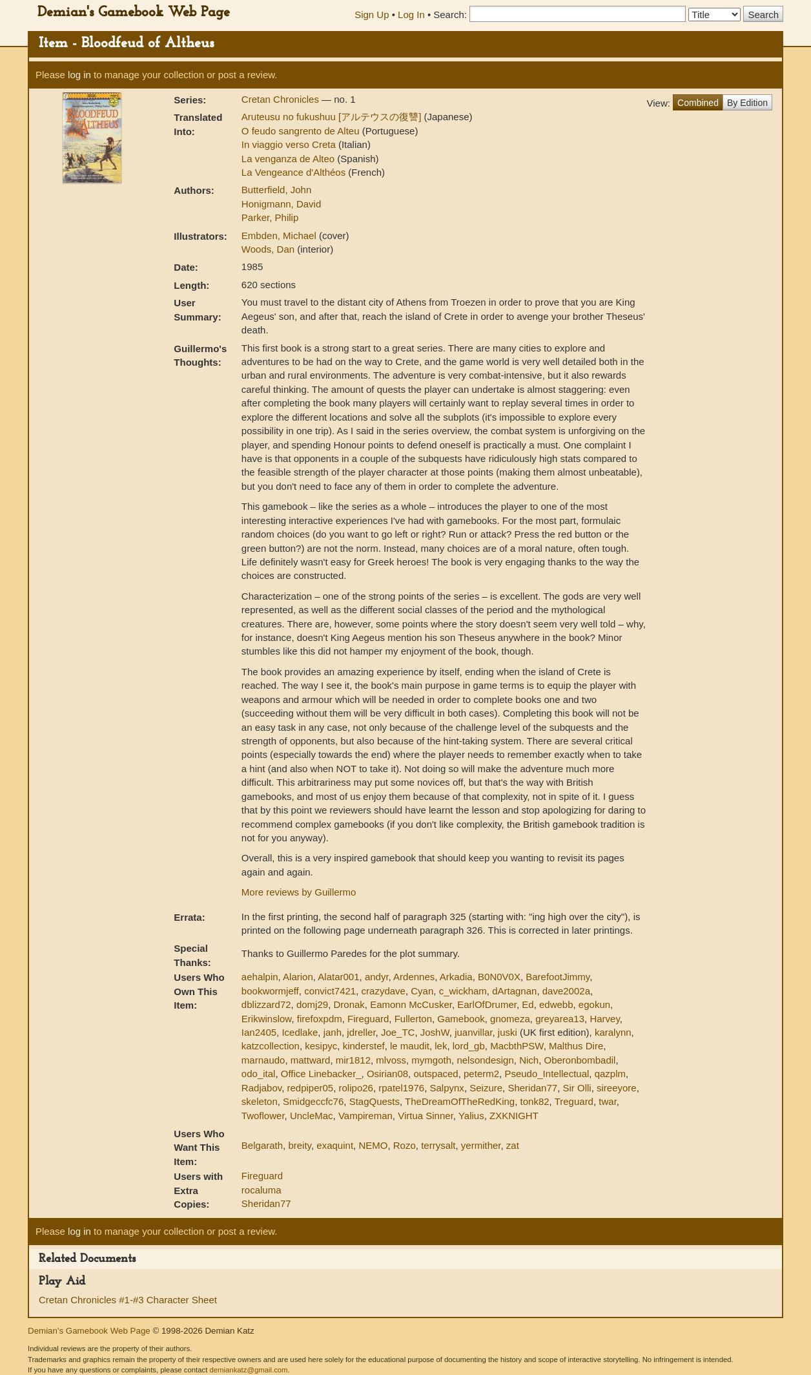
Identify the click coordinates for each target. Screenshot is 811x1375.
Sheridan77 (532, 1087)
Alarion (298, 976)
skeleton (259, 1101)
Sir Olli (577, 1087)
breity (299, 1145)
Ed (527, 1004)
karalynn (613, 1032)
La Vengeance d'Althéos (295, 172)
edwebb (556, 1004)
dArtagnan (514, 990)
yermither (481, 1145)
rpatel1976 (401, 1087)
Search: (450, 14)
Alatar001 (338, 976)
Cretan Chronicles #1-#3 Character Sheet (128, 1299)
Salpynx (447, 1087)
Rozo (404, 1145)
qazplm (610, 1073)
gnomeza (510, 1018)
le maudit (409, 1045)
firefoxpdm (319, 1018)
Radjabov (261, 1087)
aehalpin (259, 976)
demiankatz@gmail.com (248, 1370)
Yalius (471, 1115)
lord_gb (469, 1045)
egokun (594, 1004)
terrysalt (438, 1145)
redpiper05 (310, 1087)
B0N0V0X (499, 976)
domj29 (312, 1004)
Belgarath (262, 1145)
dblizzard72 (266, 1004)
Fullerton (413, 1018)
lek (441, 1045)
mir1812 (353, 1060)
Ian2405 (258, 1032)
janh (332, 1032)
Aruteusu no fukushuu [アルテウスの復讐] (332, 116)
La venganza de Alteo (289, 158)
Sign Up (371, 14)
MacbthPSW (517, 1045)
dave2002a (566, 990)
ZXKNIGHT (514, 1115)
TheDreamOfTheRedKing (460, 1101)
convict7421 (330, 990)
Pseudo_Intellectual (546, 1073)
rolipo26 (356, 1087)
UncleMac (311, 1115)
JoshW (434, 1032)
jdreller (361, 1032)
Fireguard (368, 1018)
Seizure (485, 1087)
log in (79, 74)
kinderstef (364, 1045)
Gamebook (460, 1018)
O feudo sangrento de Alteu (301, 130)
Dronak (348, 1004)
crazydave (384, 990)
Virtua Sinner (425, 1115)
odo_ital (258, 1073)
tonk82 (534, 1101)
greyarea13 (559, 1018)
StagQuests (374, 1101)
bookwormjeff (270, 990)
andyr (377, 976)
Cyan (422, 990)
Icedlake (300, 1032)
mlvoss (391, 1060)
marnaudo (263, 1060)
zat (512, 1145)
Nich (529, 1060)
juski (507, 1032)
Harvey (604, 1018)
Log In (411, 14)
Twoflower (263, 1115)
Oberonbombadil (579, 1060)
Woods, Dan (269, 249)
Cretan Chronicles (281, 99)
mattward (311, 1060)
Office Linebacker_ (321, 1073)
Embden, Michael (280, 235)
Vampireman (365, 1115)
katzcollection (270, 1045)
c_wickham (463, 990)
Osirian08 (387, 1073)
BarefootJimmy (558, 976)
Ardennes (414, 976)
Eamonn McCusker (411, 1004)
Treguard (574, 1101)
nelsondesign (485, 1060)
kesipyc (321, 1045)
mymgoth (431, 1060)
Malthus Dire (576, 1045)
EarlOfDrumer (487, 1004)
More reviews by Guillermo (298, 892)
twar (608, 1101)
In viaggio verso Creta (289, 144)
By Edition (747, 103)
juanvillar (473, 1032)
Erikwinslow (266, 1018)
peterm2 (481, 1073)
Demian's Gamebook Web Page (133, 12)
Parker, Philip (269, 217)
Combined (698, 103)
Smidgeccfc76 (313, 1101)
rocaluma (261, 1189)
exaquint (334, 1145)
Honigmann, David (281, 203)
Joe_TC (398, 1032)
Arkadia (456, 976)
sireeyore (617, 1087)
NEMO (372, 1145)
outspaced (435, 1073)
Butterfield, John (276, 189)
